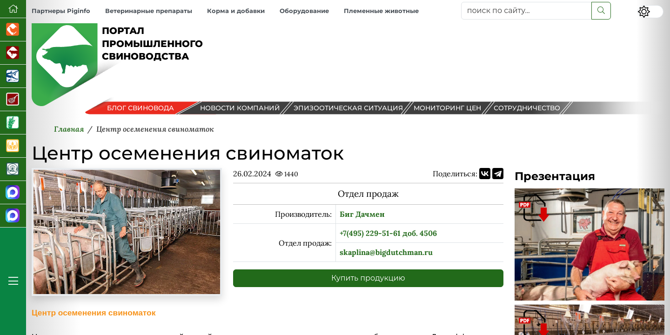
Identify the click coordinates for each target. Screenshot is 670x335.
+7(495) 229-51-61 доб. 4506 (388, 233)
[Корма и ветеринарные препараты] (13, 169)
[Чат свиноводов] (13, 216)
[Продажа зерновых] (13, 146)
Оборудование (304, 10)
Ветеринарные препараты (148, 10)
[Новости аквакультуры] (13, 76)
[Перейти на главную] (13, 9)
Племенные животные (381, 10)
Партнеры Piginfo (61, 10)
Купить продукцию (368, 278)
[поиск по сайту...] (526, 11)
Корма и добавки (236, 10)
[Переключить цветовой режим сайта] (650, 11)
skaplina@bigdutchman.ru (386, 252)
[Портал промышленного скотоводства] (13, 53)
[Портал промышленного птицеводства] (13, 29)
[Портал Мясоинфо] (13, 99)
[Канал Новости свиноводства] (13, 192)
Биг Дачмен (362, 214)
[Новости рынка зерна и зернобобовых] (13, 122)
